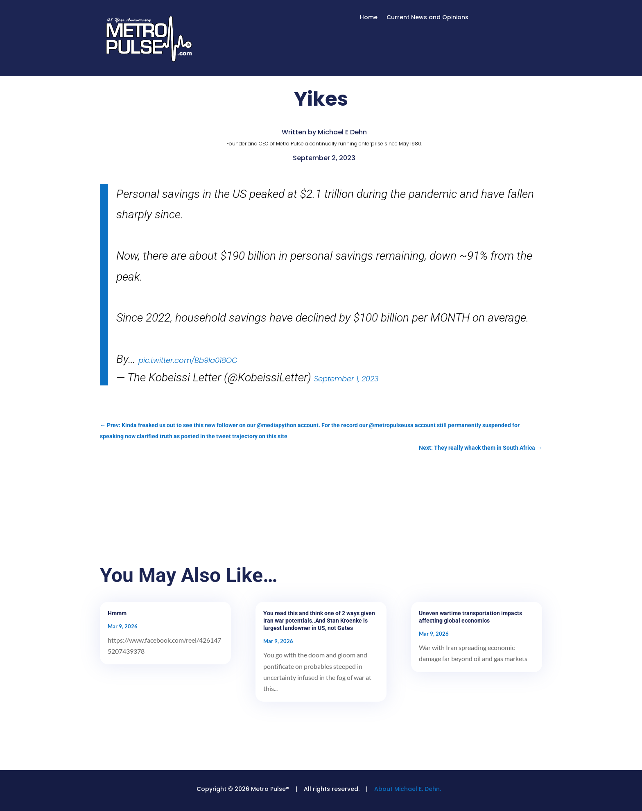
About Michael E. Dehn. (407, 789)
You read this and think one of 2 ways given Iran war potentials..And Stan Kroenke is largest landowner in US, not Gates (319, 620)
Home (369, 17)
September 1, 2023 (346, 379)
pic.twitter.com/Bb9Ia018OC (187, 360)
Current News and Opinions (427, 17)
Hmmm (117, 613)
